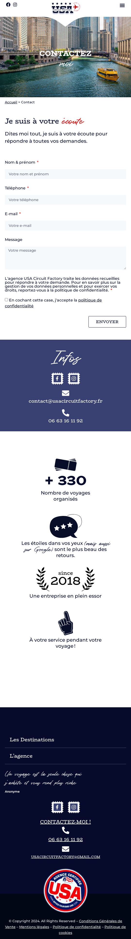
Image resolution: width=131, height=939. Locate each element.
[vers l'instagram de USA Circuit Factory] (74, 807)
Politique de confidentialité (77, 927)
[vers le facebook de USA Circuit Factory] (57, 807)
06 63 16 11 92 (65, 839)
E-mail (11, 214)
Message (13, 240)
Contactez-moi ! (65, 821)
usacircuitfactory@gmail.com (65, 856)
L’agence (21, 756)
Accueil (11, 102)
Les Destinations (32, 739)
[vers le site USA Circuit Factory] (65, 8)
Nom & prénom (20, 162)
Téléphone (15, 188)
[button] (122, 5)
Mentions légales (34, 927)
